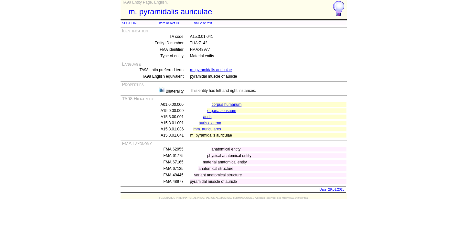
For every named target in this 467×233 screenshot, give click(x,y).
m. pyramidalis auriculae (211, 70)
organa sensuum (221, 110)
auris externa (210, 123)
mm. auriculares (207, 129)
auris (207, 117)
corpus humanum (227, 104)
